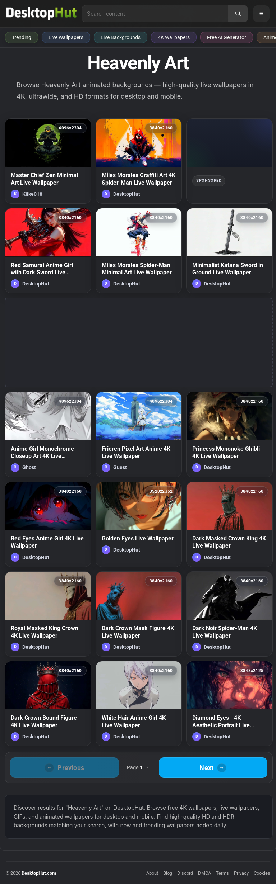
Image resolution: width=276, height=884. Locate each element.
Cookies (262, 873)
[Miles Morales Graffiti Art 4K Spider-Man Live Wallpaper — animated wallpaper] (139, 161)
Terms (222, 873)
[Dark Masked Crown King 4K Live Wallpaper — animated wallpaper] (229, 524)
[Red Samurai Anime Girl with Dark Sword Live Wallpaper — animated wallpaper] (48, 250)
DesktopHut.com (39, 873)
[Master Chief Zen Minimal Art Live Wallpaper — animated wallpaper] (48, 161)
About (152, 873)
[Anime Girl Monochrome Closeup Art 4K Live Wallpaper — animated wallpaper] (48, 434)
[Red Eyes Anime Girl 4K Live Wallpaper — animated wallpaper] (48, 524)
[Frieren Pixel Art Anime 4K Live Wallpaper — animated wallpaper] (139, 434)
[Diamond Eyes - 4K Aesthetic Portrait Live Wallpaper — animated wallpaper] (229, 703)
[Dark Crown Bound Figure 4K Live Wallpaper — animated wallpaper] (48, 703)
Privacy (241, 873)
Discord (185, 873)
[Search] (238, 13)
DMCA (204, 873)
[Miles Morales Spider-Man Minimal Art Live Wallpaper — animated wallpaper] (139, 250)
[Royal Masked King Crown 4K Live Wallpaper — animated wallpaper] (48, 614)
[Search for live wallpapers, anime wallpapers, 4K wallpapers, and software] (155, 13)
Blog (167, 873)
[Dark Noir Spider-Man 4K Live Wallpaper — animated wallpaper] (229, 614)
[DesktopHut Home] (41, 13)
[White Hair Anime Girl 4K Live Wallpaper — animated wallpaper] (139, 703)
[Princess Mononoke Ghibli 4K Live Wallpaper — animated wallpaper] (229, 434)
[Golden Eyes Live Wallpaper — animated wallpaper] (139, 524)
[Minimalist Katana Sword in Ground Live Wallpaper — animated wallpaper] (229, 250)
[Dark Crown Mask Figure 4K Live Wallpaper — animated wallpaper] (139, 614)
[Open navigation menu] (261, 13)
